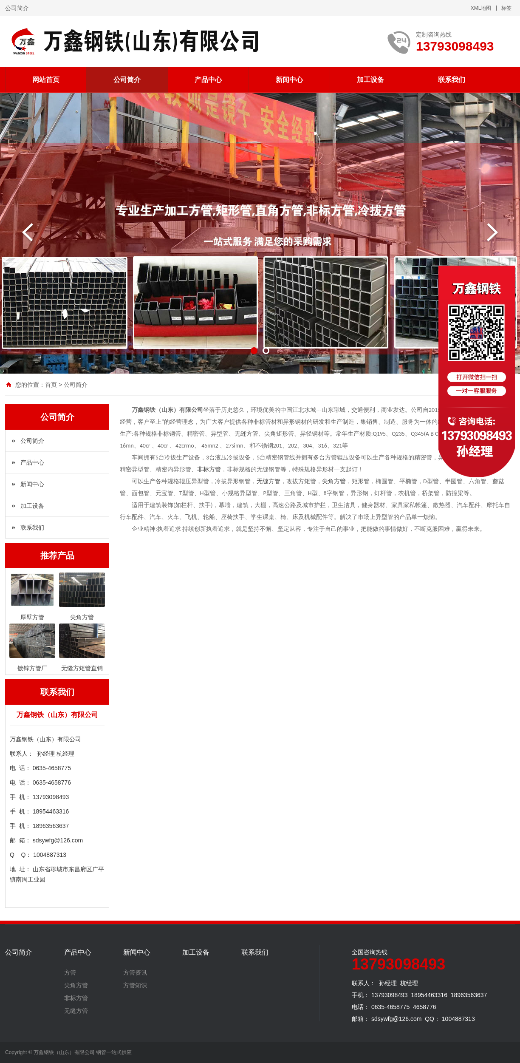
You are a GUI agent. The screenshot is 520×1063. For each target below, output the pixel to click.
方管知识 (135, 985)
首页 (51, 384)
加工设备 (370, 79)
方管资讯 (135, 972)
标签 (506, 8)
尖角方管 (334, 481)
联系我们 (451, 79)
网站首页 (45, 79)
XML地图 (481, 8)
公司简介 (127, 79)
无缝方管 (246, 434)
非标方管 (209, 469)
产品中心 (208, 79)
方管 (70, 972)
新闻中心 (289, 79)
